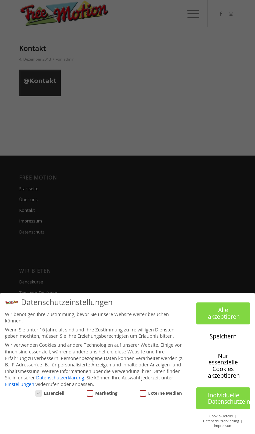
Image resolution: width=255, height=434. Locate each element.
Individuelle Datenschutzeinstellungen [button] (229, 398)
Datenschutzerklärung (60, 377)
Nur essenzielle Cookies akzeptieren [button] (224, 365)
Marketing (102, 393)
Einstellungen (19, 384)
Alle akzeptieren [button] (224, 313)
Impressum (223, 425)
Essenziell (50, 393)
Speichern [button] (223, 336)
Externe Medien (161, 393)
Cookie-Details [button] (221, 416)
